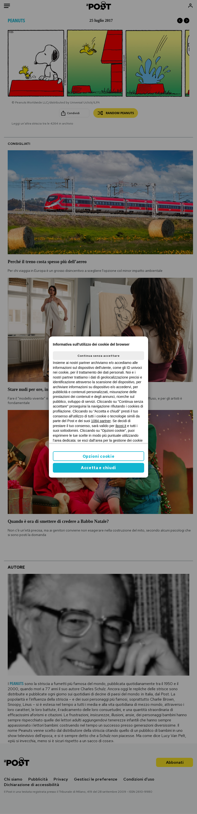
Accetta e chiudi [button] (98, 467)
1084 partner (101, 421)
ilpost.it (120, 426)
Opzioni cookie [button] (99, 456)
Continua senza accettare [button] (98, 356)
